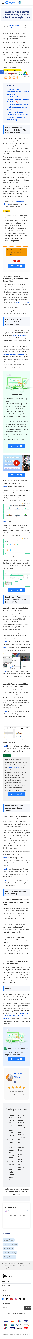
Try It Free (16, 266)
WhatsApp (20, 354)
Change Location (9, 1257)
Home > (6, 1263)
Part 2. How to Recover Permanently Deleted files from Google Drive (18, 99)
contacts (13, 354)
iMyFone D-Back (15, 767)
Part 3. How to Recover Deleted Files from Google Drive (17, 107)
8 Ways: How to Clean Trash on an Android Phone (21, 1162)
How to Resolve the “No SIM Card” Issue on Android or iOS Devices (12, 1125)
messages (6, 354)
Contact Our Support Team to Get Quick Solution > (17, 1191)
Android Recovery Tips (14, 26)
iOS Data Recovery (10, 1253)
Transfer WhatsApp (10, 1244)
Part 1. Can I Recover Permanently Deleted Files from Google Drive (18, 91)
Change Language (16, 1313)
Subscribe (28, 1307)
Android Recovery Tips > (16, 1263)
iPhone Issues (8, 1248)
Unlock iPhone (8, 1240)
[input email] (13, 1308)
